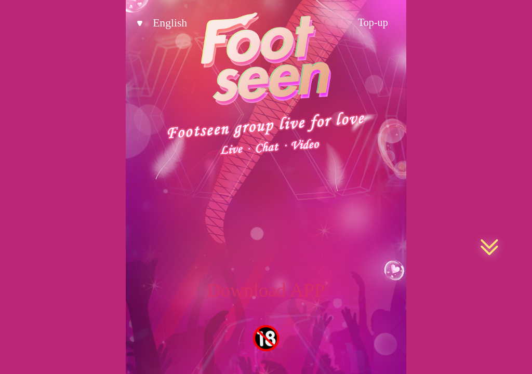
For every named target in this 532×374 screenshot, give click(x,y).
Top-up (373, 22)
